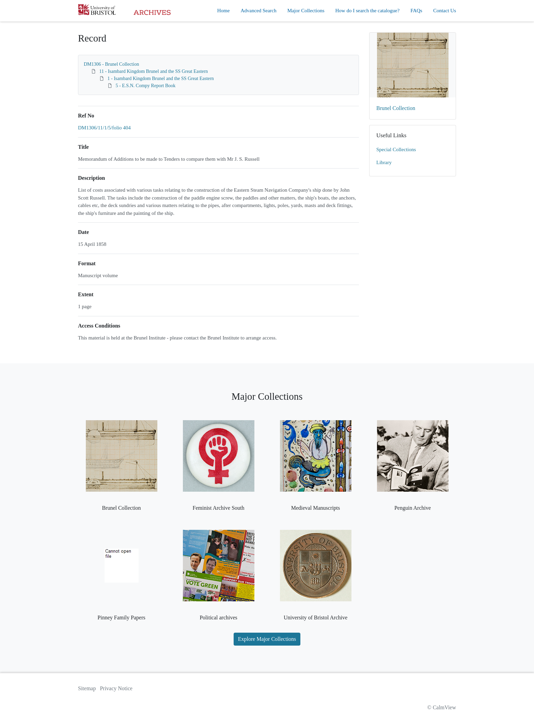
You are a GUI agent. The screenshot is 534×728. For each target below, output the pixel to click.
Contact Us (444, 10)
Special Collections (396, 149)
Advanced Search (258, 10)
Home (223, 10)
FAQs (416, 10)
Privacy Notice (116, 688)
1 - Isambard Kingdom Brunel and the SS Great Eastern (161, 78)
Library (384, 162)
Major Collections (306, 10)
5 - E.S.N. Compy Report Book (146, 85)
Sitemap (87, 688)
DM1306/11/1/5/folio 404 (104, 127)
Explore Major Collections (267, 639)
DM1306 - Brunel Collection (111, 64)
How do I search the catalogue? (367, 10)
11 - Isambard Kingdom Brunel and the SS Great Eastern (153, 71)
